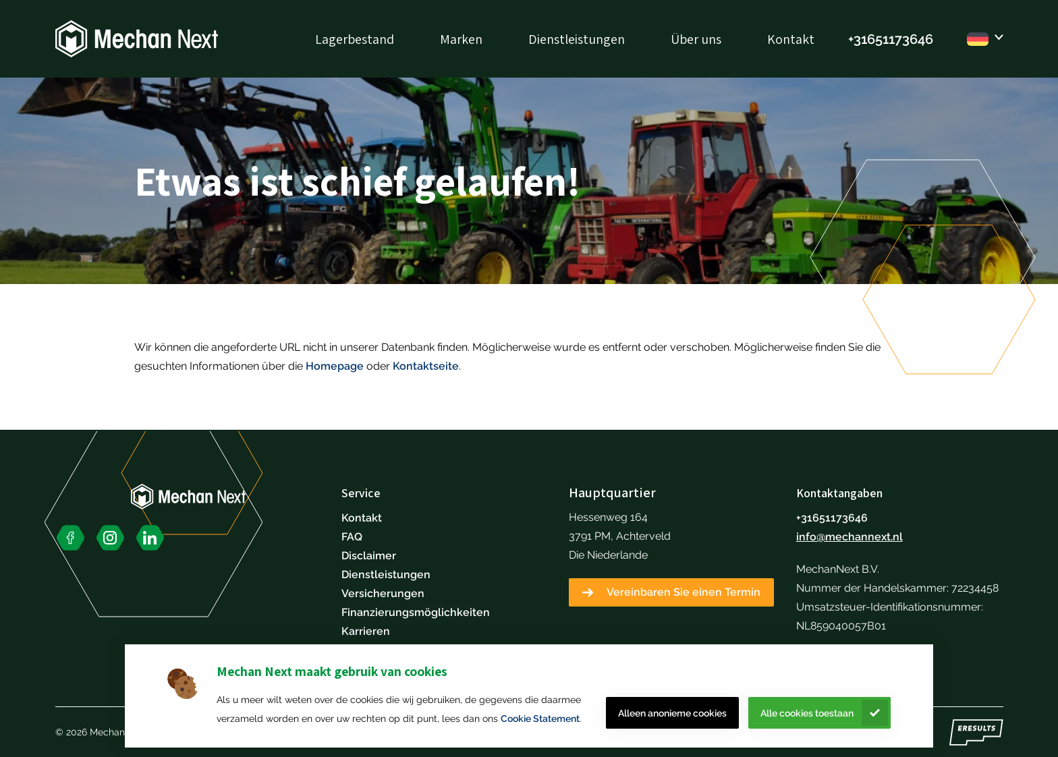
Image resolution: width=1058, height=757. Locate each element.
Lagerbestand (354, 39)
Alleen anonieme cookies (672, 713)
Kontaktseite (426, 366)
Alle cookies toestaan (807, 713)
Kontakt (790, 39)
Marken (461, 39)
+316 (861, 39)
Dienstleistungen (576, 39)
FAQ (351, 536)
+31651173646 (832, 517)
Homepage (335, 366)
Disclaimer (368, 555)
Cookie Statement (540, 718)
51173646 (904, 39)
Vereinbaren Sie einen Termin (683, 592)
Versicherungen (382, 593)
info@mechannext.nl (849, 536)
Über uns (696, 39)
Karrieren (365, 631)
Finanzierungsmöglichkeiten (415, 612)
